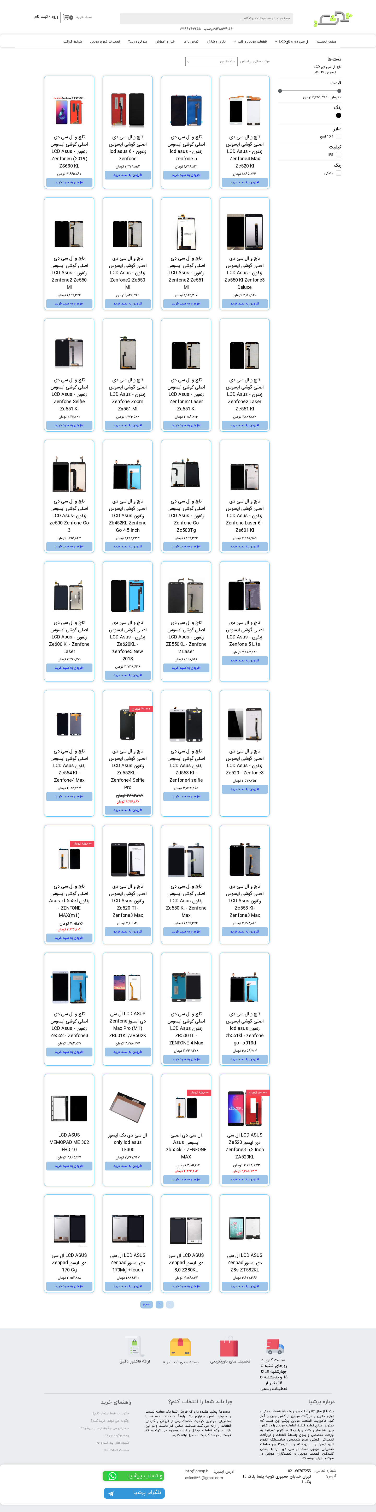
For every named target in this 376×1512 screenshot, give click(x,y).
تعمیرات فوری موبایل (105, 41)
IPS (330, 155)
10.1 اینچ (326, 136)
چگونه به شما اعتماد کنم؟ (110, 1413)
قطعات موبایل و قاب (252, 41)
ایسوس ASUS (325, 72)
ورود (54, 17)
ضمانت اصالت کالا (116, 1450)
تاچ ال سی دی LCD (327, 67)
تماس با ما (191, 41)
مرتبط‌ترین (227, 61)
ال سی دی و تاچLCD (294, 41)
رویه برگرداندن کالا (116, 1435)
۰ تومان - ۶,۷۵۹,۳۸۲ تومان (322, 97)
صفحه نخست (326, 41)
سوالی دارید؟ (137, 41)
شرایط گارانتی (72, 41)
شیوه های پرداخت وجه (112, 1443)
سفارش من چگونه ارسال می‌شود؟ (105, 1428)
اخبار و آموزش (165, 41)
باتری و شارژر (216, 41)
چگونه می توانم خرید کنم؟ (110, 1421)
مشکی (328, 173)
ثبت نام (41, 17)
